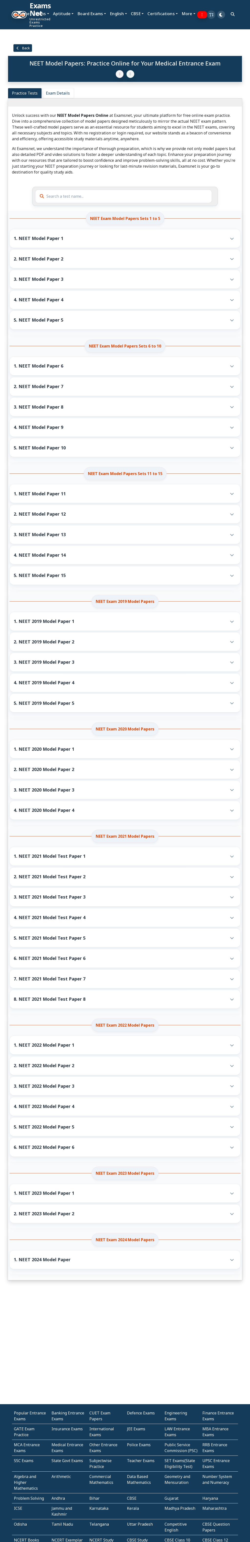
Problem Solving (29, 1498)
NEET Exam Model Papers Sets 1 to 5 (125, 218)
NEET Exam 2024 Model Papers (125, 1239)
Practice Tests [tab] (25, 93)
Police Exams (139, 1444)
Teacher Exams (141, 1460)
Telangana (99, 1524)
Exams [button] (39, 13)
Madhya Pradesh (180, 1508)
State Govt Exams (67, 1460)
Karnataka (98, 1508)
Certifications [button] (161, 13)
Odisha (20, 1524)
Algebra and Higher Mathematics (26, 1482)
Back (23, 48)
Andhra (58, 1498)
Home (24, 13)
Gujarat (171, 1498)
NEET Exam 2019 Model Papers (125, 601)
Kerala (133, 1508)
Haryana (210, 1498)
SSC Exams (23, 1460)
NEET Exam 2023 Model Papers (125, 1173)
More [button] (187, 13)
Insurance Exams (67, 1429)
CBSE (131, 1498)
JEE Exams (136, 1429)
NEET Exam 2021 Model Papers (125, 836)
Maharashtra (214, 1508)
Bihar (94, 1498)
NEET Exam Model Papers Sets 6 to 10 (125, 346)
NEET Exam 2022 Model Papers (125, 1025)
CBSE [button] (136, 13)
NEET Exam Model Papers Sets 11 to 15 (125, 473)
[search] (232, 14)
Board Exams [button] (90, 13)
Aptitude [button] (62, 13)
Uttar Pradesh (140, 1524)
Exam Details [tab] (58, 93)
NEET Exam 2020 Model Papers (125, 729)
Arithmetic (61, 1476)
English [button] (117, 13)
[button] (211, 15)
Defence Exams (141, 1413)
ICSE (18, 1508)
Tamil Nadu (62, 1524)
